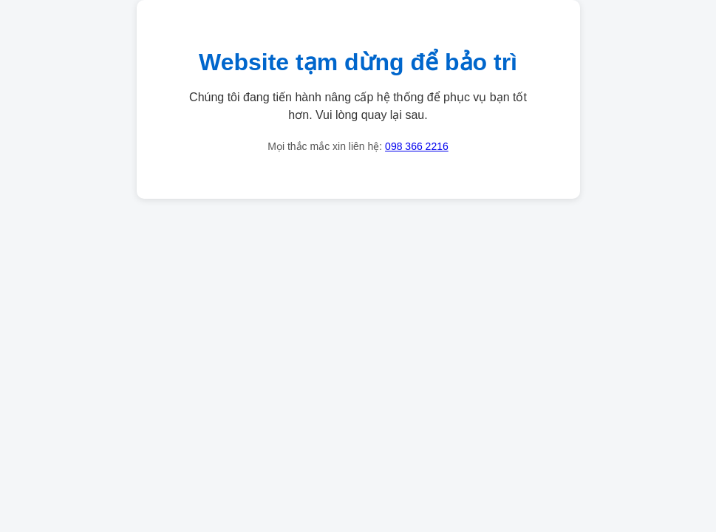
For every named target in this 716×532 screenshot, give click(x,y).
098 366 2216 (417, 146)
